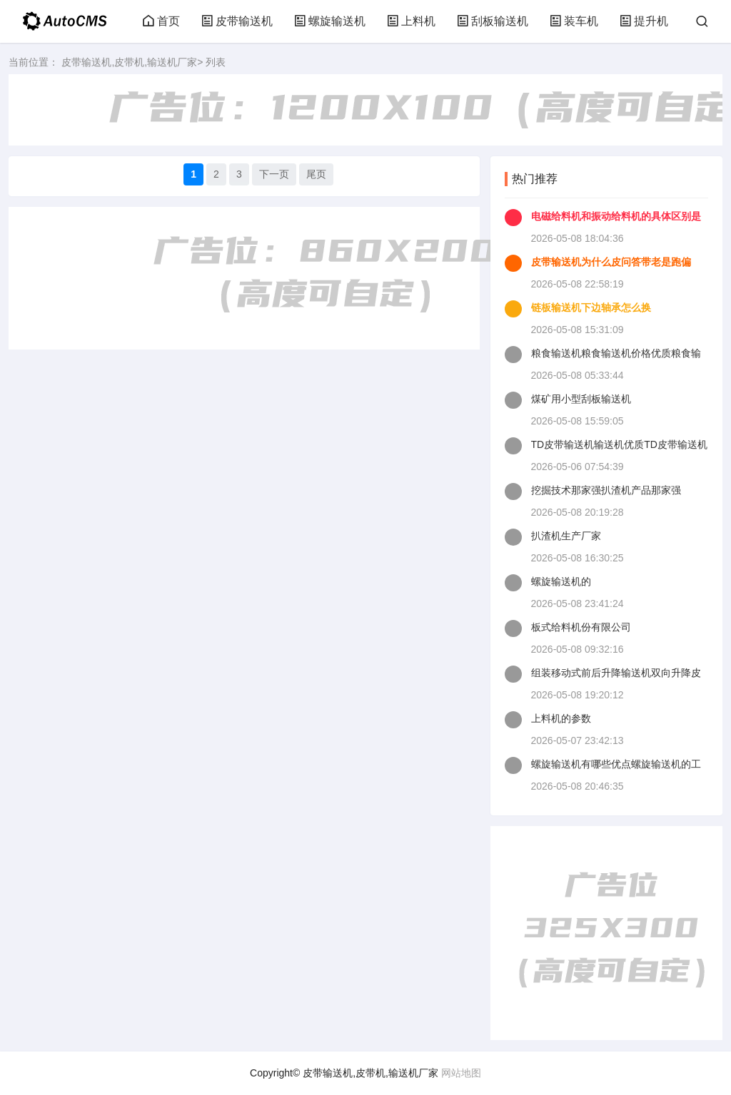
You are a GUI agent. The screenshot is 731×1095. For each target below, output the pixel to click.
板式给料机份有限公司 (581, 627)
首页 (161, 21)
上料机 (411, 21)
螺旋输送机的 (561, 581)
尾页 (316, 174)
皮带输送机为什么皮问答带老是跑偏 (611, 262)
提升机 (644, 21)
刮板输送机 (492, 21)
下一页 (274, 174)
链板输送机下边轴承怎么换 (591, 307)
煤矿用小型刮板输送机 (581, 398)
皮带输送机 (237, 21)
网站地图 (461, 1073)
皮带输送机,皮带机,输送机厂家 (129, 62)
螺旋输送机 (330, 21)
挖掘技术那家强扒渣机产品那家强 (606, 490)
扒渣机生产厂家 (566, 535)
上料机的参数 (561, 718)
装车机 (574, 21)
